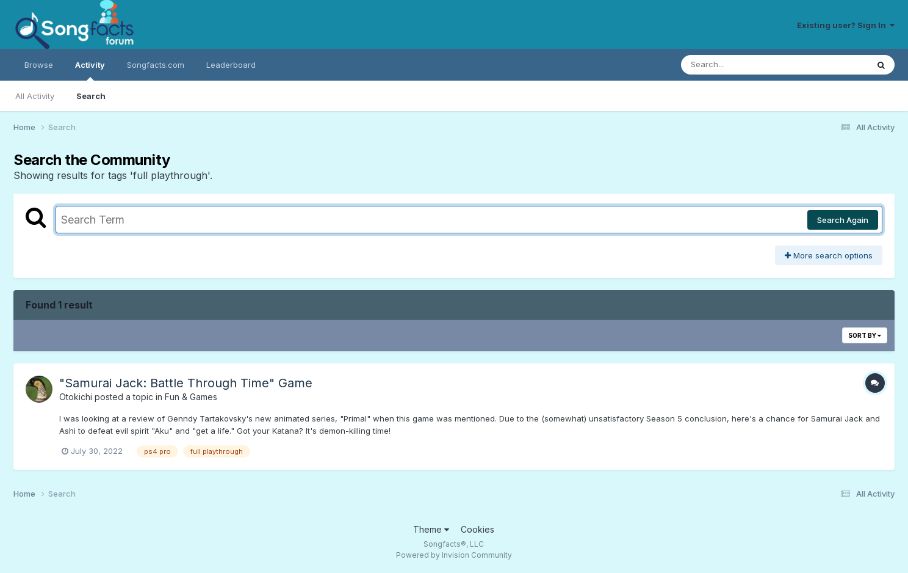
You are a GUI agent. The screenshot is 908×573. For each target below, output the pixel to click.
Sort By (864, 335)
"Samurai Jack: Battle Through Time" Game (185, 383)
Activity (90, 70)
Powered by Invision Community (454, 555)
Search (91, 96)
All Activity (34, 96)
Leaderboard (231, 65)
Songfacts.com (155, 65)
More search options (829, 255)
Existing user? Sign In (846, 25)
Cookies (477, 529)
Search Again (842, 220)
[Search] (741, 65)
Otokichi (75, 397)
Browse (38, 65)
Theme (431, 529)
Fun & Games (191, 397)
